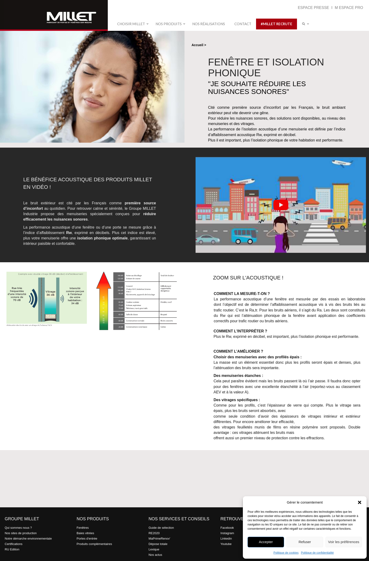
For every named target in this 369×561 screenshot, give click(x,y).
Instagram (227, 533)
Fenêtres (83, 527)
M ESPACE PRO (349, 8)
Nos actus (155, 555)
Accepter (266, 542)
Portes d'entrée (87, 538)
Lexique (153, 549)
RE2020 (154, 533)
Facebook (227, 527)
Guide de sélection (161, 527)
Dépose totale (157, 544)
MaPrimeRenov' (159, 538)
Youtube (226, 544)
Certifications (13, 544)
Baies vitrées (85, 533)
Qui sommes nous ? (18, 527)
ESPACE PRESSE (314, 8)
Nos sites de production (21, 533)
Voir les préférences (343, 542)
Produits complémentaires (94, 544)
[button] (359, 502)
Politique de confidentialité (317, 552)
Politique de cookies (286, 552)
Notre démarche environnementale (28, 538)
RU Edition (12, 549)
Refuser (305, 542)
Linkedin (226, 538)
